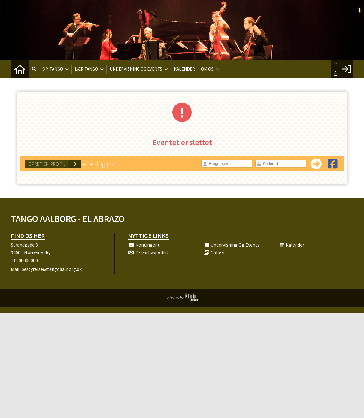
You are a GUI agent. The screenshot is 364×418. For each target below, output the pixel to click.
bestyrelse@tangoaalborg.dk (51, 269)
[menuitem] (20, 69)
